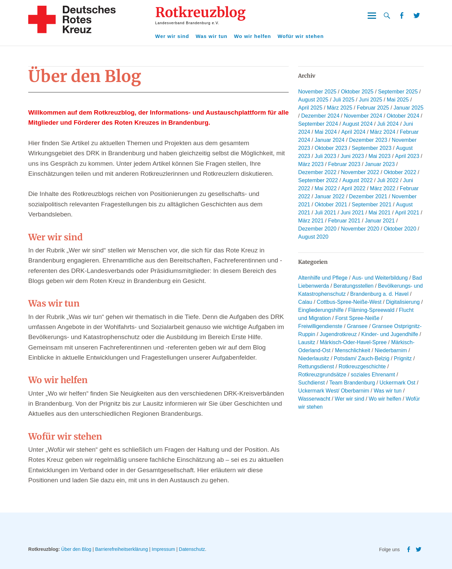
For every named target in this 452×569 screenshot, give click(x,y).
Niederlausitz (313, 358)
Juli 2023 (325, 156)
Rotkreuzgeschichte (362, 366)
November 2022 (360, 172)
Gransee (357, 326)
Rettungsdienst (316, 366)
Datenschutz (192, 549)
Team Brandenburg (352, 382)
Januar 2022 (329, 196)
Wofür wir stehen (301, 36)
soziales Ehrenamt (373, 374)
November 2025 (317, 91)
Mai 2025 (398, 100)
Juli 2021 (325, 212)
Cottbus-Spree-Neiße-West (349, 302)
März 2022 (383, 188)
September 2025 (398, 91)
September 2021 (372, 204)
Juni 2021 (352, 212)
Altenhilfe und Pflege (322, 278)
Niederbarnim (391, 350)
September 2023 (372, 148)
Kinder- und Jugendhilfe (389, 334)
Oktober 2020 (400, 229)
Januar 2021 (380, 220)
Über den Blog (76, 549)
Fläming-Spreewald (371, 310)
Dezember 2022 (317, 172)
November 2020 (360, 229)
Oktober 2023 (331, 148)
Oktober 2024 (403, 116)
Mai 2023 (379, 156)
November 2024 (363, 116)
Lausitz (306, 342)
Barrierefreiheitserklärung (121, 549)
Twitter (416, 16)
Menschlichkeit (352, 350)
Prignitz (403, 358)
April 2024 (353, 132)
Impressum (163, 549)
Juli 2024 (388, 124)
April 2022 (353, 188)
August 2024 (357, 124)
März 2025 (340, 108)
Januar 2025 (408, 108)
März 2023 (311, 164)
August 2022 (357, 180)
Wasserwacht (314, 399)
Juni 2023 (352, 156)
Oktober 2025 (357, 91)
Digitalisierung (403, 302)
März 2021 (311, 220)
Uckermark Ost (397, 382)
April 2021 (407, 212)
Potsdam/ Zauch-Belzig (361, 358)
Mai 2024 (326, 132)
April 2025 (310, 108)
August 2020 (313, 237)
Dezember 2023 (368, 140)
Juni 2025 (370, 100)
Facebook (401, 16)
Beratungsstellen (353, 286)
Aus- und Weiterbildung (380, 278)
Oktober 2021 (331, 204)
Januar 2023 (380, 164)
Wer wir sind (172, 36)
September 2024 (318, 124)
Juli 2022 (388, 180)
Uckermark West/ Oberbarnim (333, 391)
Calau (305, 302)
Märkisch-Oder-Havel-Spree (353, 342)
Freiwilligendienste (320, 326)
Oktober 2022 (400, 172)
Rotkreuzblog (200, 12)
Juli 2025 (344, 100)
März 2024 (383, 132)
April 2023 (407, 156)
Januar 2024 (329, 140)
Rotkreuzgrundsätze (322, 374)
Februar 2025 (373, 108)
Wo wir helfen (252, 36)
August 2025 (313, 100)
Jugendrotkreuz (338, 334)
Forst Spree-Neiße (357, 318)
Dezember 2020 (317, 229)
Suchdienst (311, 382)
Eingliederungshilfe (320, 310)
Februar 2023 (344, 164)
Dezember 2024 (320, 116)
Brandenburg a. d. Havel (379, 294)
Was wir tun (212, 36)
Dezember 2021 (368, 196)
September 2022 (318, 180)
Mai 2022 (326, 188)
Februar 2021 (344, 220)
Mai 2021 (379, 212)
